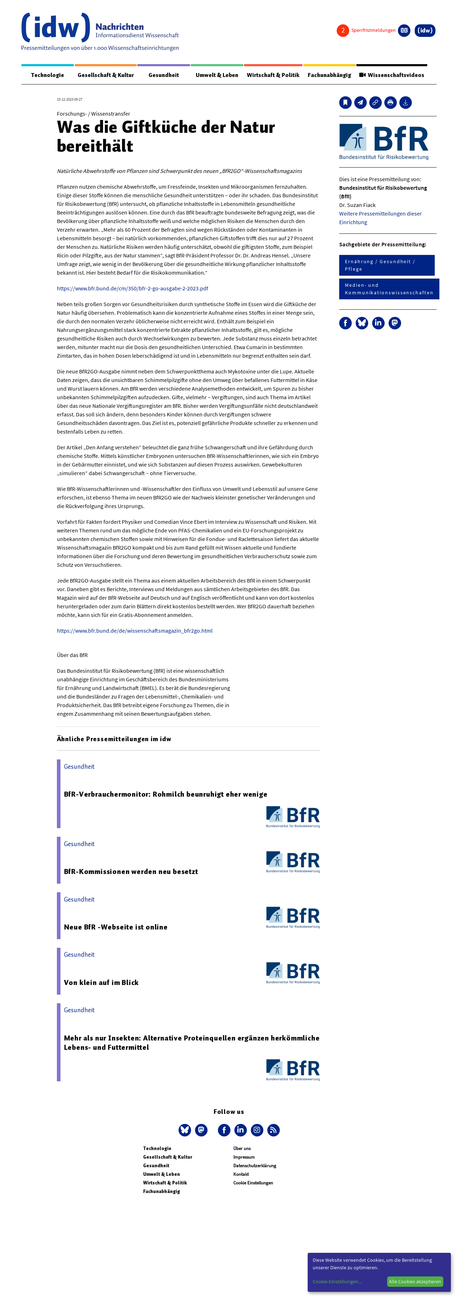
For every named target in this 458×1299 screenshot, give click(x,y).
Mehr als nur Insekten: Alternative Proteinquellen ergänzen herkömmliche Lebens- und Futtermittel (192, 1043)
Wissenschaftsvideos (391, 75)
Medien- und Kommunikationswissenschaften (389, 289)
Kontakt (241, 1174)
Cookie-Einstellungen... (337, 1281)
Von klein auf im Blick (101, 982)
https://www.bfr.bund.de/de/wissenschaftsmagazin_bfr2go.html (135, 630)
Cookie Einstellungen (253, 1183)
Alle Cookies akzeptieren (415, 1281)
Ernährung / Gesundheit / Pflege (380, 265)
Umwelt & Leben (217, 75)
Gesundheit (163, 75)
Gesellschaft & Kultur (106, 75)
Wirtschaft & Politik (273, 75)
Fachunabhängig (329, 75)
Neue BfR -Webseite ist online (116, 927)
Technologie (47, 75)
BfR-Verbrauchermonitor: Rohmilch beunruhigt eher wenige (166, 794)
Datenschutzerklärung (254, 1166)
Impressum (244, 1157)
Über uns (241, 1148)
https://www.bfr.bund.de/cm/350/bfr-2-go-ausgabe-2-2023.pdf (132, 288)
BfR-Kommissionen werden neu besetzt (131, 871)
